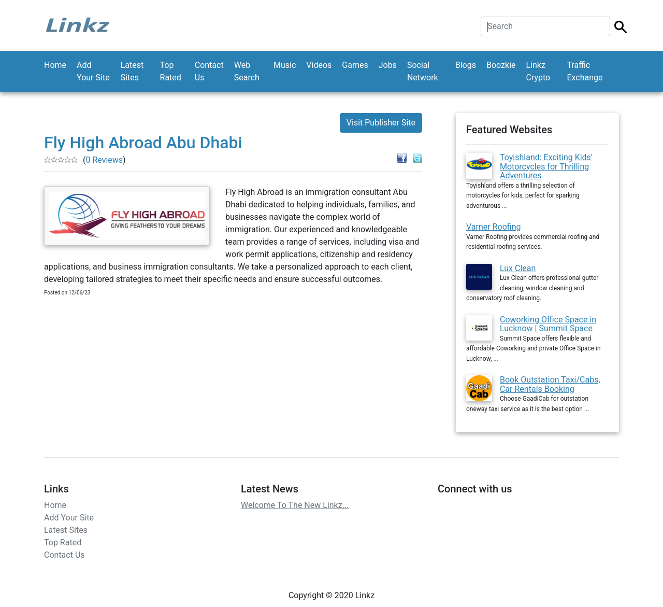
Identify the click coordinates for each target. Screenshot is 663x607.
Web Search (247, 71)
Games (355, 65)
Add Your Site (93, 71)
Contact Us (209, 71)
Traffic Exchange (584, 71)
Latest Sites (132, 71)
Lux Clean (518, 268)
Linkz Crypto (538, 71)
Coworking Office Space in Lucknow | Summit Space (548, 324)
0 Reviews (104, 160)
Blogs (465, 65)
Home (55, 65)
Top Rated (170, 71)
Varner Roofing (493, 227)
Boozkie (501, 65)
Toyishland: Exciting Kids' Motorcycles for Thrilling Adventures (546, 166)
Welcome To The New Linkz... (295, 505)
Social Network (422, 71)
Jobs (388, 65)
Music (284, 65)
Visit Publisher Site (381, 123)
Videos (319, 65)
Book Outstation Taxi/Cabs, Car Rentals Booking (550, 384)
